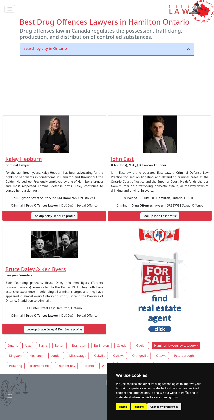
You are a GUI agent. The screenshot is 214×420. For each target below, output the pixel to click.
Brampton (79, 346)
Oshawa (119, 356)
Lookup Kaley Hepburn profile (54, 216)
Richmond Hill (39, 366)
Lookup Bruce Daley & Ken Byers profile (54, 329)
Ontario (13, 346)
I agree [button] (123, 406)
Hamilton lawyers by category (175, 346)
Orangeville (140, 356)
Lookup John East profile (160, 216)
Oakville (99, 356)
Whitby (106, 366)
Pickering (15, 366)
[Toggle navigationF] (9, 396)
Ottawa (161, 356)
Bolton (59, 346)
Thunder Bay (66, 366)
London (56, 356)
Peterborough (184, 356)
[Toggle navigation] (9, 9)
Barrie (42, 346)
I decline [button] (139, 406)
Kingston (15, 356)
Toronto (88, 366)
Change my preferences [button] (164, 406)
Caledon (122, 346)
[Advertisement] (107, 85)
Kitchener (36, 356)
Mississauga (77, 356)
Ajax (28, 346)
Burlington (101, 346)
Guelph (141, 346)
